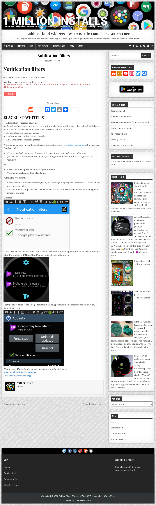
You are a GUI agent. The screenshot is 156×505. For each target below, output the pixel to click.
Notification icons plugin (74, 145)
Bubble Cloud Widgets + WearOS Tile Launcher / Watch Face (78, 33)
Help (31, 46)
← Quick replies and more (14, 404)
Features (21, 46)
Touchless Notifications (122, 145)
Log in (114, 422)
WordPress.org (118, 439)
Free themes (43, 46)
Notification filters (53, 55)
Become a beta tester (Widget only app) (130, 122)
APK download (118, 111)
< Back (10, 93)
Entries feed (117, 428)
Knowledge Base (119, 134)
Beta (72, 46)
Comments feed (118, 433)
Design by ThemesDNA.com (78, 500)
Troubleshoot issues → (94, 404)
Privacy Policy (118, 140)
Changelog (8, 46)
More (80, 46)
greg (30, 383)
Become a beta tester (121, 117)
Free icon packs (59, 46)
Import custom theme (121, 128)
